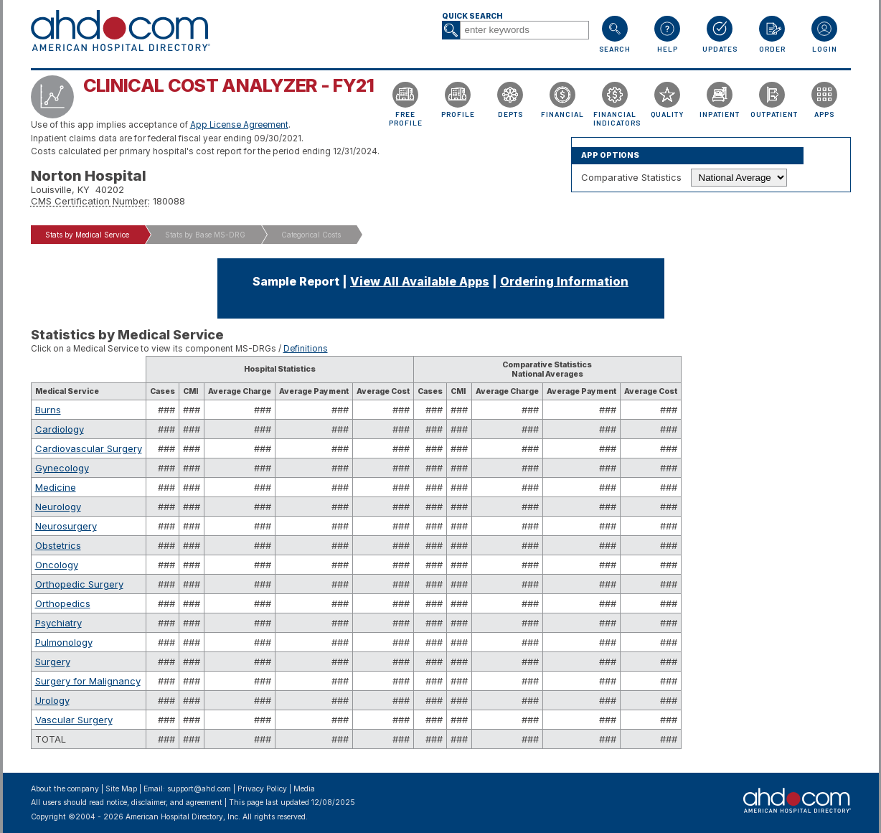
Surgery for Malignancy (88, 681)
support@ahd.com (199, 789)
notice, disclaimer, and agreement (164, 802)
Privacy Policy (262, 789)
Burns (48, 409)
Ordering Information (564, 281)
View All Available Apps (419, 281)
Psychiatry (58, 623)
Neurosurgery (66, 526)
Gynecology (62, 468)
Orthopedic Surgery (79, 584)
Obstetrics (58, 545)
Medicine (55, 487)
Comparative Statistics (631, 177)
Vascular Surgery (74, 719)
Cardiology (59, 429)
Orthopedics (62, 603)
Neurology (58, 506)
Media (304, 789)
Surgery (52, 661)
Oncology (56, 564)
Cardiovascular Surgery (88, 448)
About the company (65, 789)
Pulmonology (64, 642)
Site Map (121, 789)
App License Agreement (239, 125)
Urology (52, 700)
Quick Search (472, 16)
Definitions (305, 349)
